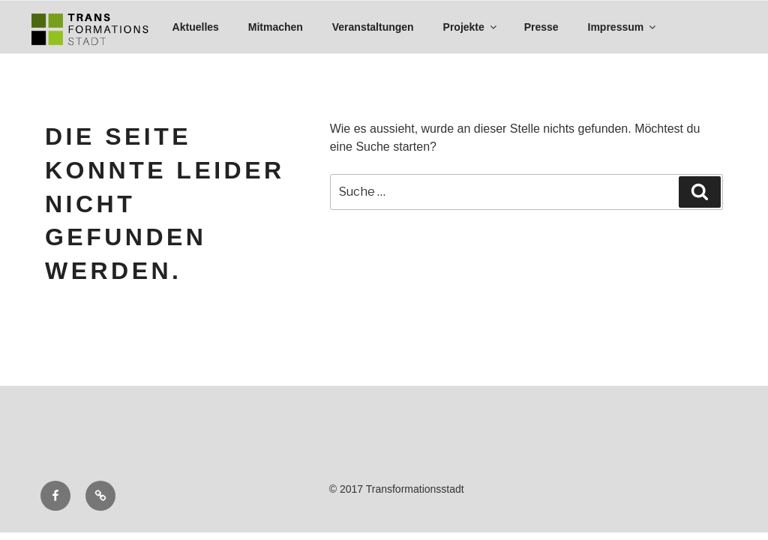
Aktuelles (195, 27)
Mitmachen (275, 27)
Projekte (471, 27)
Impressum (623, 27)
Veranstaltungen (373, 27)
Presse (541, 27)
